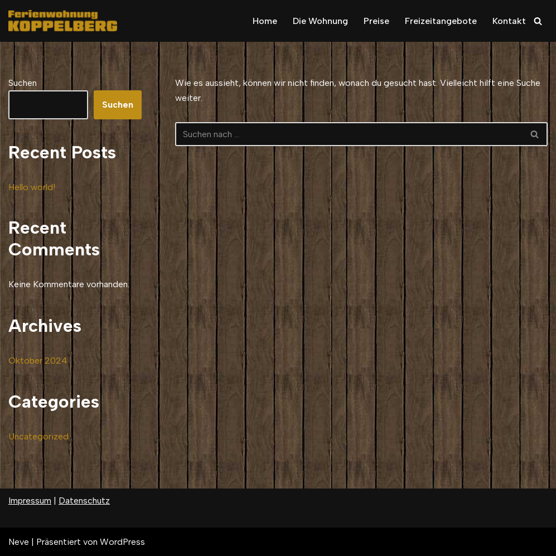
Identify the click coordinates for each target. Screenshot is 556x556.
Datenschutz (84, 500)
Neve (18, 541)
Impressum (29, 500)
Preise (376, 21)
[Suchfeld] (538, 21)
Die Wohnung (320, 21)
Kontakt (509, 21)
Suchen (22, 83)
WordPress (122, 541)
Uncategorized (38, 436)
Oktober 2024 (37, 360)
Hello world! (31, 187)
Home (265, 21)
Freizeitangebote (441, 21)
